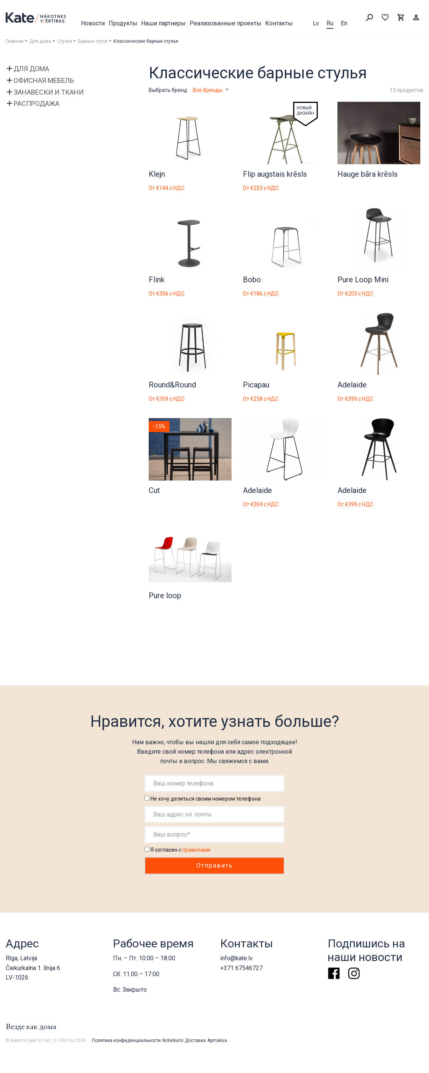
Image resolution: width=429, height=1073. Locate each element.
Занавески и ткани (49, 92)
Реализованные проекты (225, 23)
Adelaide (352, 384)
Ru (329, 23)
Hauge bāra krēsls (367, 174)
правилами (196, 850)
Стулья (64, 41)
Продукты (123, 23)
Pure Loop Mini (363, 279)
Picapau (256, 384)
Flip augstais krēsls (275, 174)
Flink (157, 279)
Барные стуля (92, 41)
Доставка (195, 1040)
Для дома (40, 41)
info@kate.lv (236, 958)
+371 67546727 (241, 968)
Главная (14, 41)
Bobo (252, 279)
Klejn (157, 174)
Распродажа (36, 103)
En (344, 23)
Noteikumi (172, 1040)
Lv (316, 23)
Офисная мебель (44, 80)
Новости (93, 23)
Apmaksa (217, 1040)
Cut (154, 490)
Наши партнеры (163, 23)
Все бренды (208, 90)
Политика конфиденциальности (126, 1040)
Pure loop (165, 595)
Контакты (279, 23)
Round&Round (172, 384)
